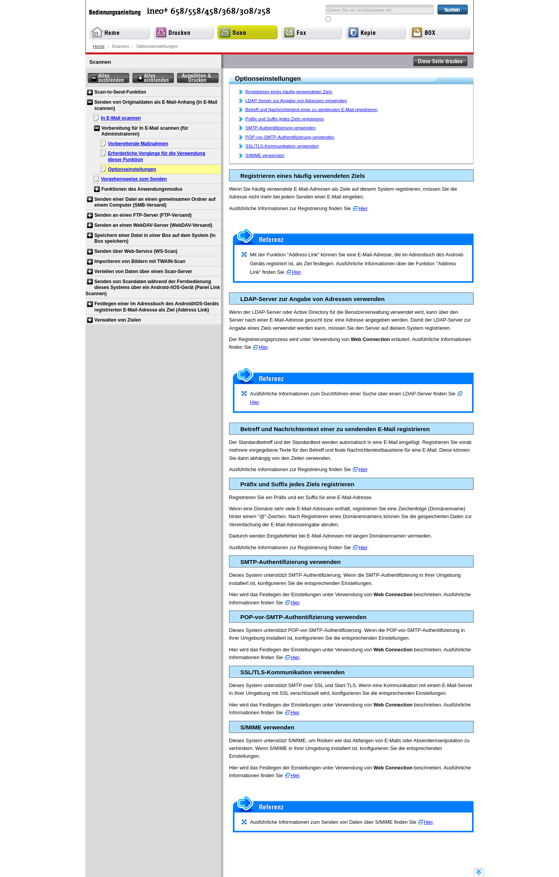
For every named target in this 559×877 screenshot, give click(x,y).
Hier (362, 208)
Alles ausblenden (108, 78)
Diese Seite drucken (440, 61)
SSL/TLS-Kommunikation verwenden (282, 146)
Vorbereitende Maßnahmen (138, 143)
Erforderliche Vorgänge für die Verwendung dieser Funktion (156, 156)
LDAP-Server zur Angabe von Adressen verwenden (296, 100)
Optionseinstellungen (132, 169)
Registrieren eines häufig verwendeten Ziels (288, 91)
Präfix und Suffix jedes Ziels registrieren (284, 119)
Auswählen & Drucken (198, 78)
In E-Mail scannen (121, 118)
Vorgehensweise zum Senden (134, 179)
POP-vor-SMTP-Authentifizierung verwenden (289, 137)
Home (99, 46)
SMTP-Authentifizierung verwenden (280, 127)
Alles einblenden (153, 78)
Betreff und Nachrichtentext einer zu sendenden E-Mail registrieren (311, 109)
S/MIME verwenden (264, 155)
